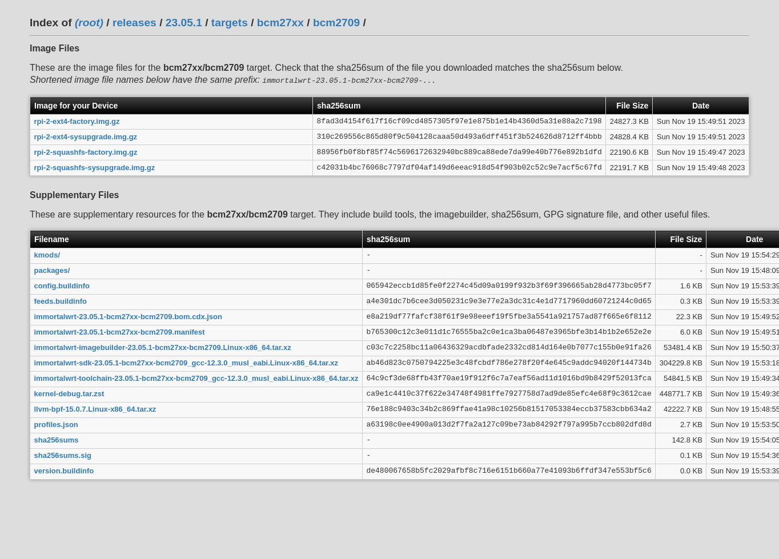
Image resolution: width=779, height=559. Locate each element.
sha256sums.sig (62, 454)
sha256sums (56, 439)
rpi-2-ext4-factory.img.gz (77, 120)
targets (229, 23)
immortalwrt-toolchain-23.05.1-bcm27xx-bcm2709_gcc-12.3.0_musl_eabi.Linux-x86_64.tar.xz (196, 377)
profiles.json (56, 423)
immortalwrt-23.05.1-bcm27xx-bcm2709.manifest (119, 331)
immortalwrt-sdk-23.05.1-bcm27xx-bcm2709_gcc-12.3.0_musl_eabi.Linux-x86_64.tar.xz (186, 361)
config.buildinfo (62, 284)
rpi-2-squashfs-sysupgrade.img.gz (94, 166)
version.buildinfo (64, 469)
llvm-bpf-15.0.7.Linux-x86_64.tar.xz (95, 408)
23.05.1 (184, 23)
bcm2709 (336, 23)
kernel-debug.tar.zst (69, 392)
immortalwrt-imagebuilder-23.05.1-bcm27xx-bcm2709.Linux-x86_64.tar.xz (162, 346)
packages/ (52, 269)
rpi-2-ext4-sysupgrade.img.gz (86, 135)
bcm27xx (280, 23)
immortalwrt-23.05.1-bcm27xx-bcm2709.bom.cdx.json (128, 315)
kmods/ (47, 254)
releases (134, 23)
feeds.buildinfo (60, 300)
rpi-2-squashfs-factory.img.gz (86, 151)
